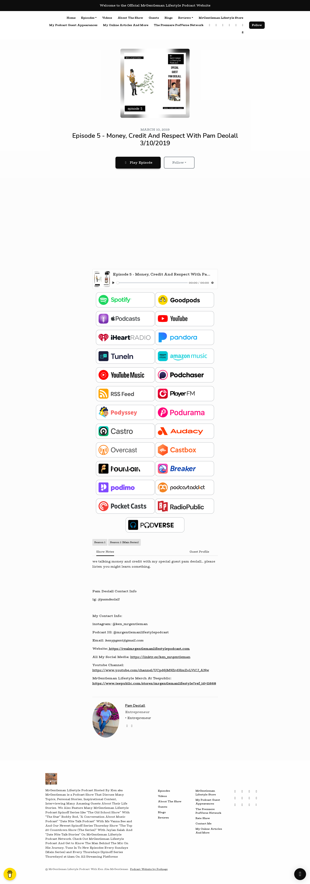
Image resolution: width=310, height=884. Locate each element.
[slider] (152, 283)
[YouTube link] (222, 25)
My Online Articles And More (125, 25)
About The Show (130, 18)
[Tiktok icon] (256, 791)
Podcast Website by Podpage (149, 869)
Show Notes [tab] (105, 551)
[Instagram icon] (235, 791)
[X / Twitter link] (229, 25)
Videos (107, 18)
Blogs (168, 18)
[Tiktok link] (236, 25)
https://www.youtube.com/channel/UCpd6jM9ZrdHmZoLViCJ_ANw (150, 670)
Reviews (184, 18)
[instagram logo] (132, 725)
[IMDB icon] (249, 805)
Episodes (88, 18)
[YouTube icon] (242, 798)
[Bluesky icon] (249, 798)
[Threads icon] (242, 791)
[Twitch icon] (256, 798)
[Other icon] (256, 805)
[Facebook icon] (235, 798)
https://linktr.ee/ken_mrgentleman (160, 656)
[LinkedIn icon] (235, 805)
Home (71, 18)
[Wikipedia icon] (242, 805)
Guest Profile (199, 551)
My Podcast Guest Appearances (73, 25)
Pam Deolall (135, 705)
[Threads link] (216, 25)
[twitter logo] (127, 725)
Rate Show (203, 818)
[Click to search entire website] (242, 32)
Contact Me (204, 823)
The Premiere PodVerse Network (178, 25)
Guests (154, 18)
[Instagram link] (209, 25)
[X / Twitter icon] (249, 791)
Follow (257, 25)
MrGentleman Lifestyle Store (221, 18)
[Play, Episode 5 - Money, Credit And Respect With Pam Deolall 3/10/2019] (113, 282)
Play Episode (138, 162)
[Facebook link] (242, 25)
